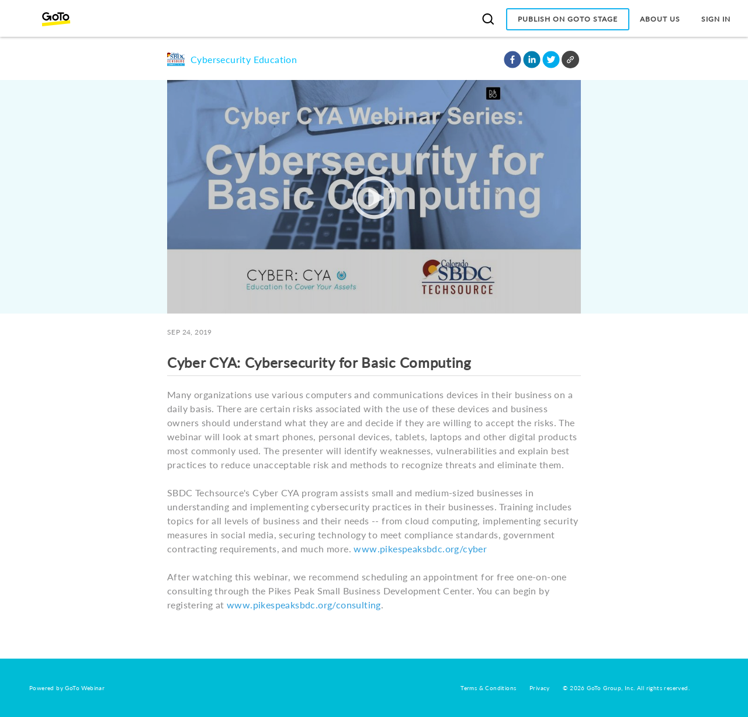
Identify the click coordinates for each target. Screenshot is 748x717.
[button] (512, 59)
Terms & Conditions (488, 687)
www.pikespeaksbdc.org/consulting (304, 604)
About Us (660, 19)
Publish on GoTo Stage (568, 19)
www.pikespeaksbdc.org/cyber (420, 548)
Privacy (539, 687)
